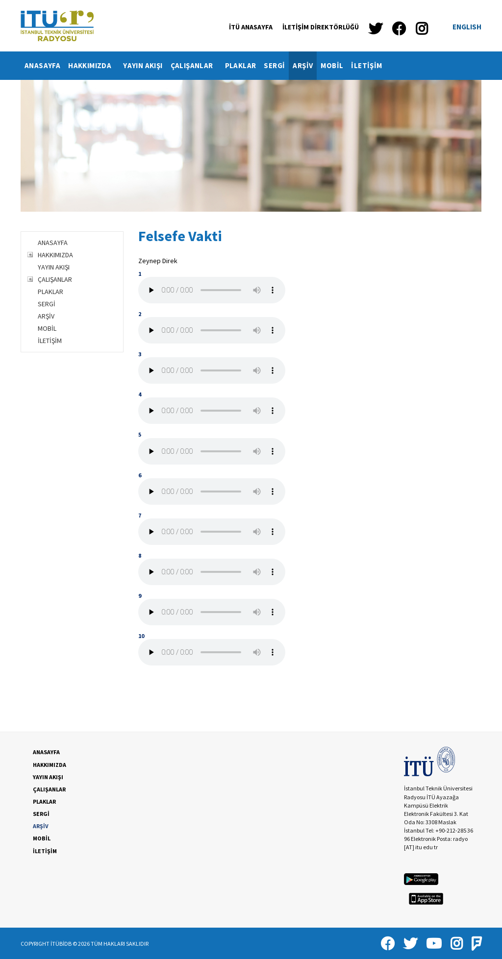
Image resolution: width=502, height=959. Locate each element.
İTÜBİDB (61, 943)
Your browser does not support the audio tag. (211, 290)
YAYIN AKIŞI (142, 65)
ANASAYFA (42, 65)
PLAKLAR (240, 65)
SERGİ (274, 65)
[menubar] (203, 65)
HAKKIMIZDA (93, 65)
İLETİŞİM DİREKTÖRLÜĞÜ (320, 27)
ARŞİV (303, 65)
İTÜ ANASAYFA (251, 27)
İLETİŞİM (366, 65)
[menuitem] (42, 65)
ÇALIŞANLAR (196, 65)
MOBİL (332, 65)
